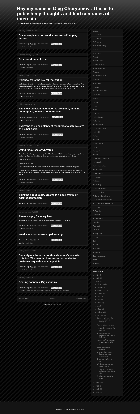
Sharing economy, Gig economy (38, 282)
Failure (95, 98)
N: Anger (96, 113)
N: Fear (95, 136)
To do (95, 260)
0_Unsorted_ (28, 270)
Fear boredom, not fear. (33, 59)
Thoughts (96, 252)
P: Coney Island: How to (101, 196)
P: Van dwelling (98, 218)
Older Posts (81, 299)
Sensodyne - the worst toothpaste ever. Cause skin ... (106, 371)
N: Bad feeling (98, 117)
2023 (97, 278)
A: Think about (98, 83)
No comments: (43, 44)
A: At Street (97, 53)
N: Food (96, 140)
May (99, 303)
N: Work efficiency (99, 188)
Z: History (96, 263)
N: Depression (98, 125)
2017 (97, 389)
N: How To (96, 151)
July (99, 296)
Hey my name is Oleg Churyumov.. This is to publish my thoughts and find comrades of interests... (65, 13)
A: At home (97, 42)
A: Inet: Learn (98, 61)
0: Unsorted (97, 38)
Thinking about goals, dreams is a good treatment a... (104, 354)
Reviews (96, 230)
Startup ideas (98, 233)
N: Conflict (97, 121)
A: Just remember (99, 68)
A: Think (96, 79)
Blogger (81, 409)
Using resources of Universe (36, 149)
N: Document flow (99, 128)
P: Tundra (96, 215)
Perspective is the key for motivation (41, 80)
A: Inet (95, 57)
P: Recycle (97, 211)
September (101, 290)
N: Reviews (97, 177)
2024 (97, 275)
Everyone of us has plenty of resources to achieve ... (106, 342)
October (100, 287)
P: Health (96, 207)
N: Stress (96, 181)
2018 (97, 386)
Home (52, 299)
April (99, 306)
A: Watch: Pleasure (43, 291)
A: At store (97, 49)
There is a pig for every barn (36, 216)
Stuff (94, 241)
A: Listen (96, 72)
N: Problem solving (100, 166)
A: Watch (96, 87)
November (101, 284)
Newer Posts (24, 299)
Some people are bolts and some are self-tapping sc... (105, 320)
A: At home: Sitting (99, 46)
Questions (96, 222)
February (100, 312)
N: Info (95, 155)
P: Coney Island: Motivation (60, 291)
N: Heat (95, 147)
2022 (97, 281)
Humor (95, 102)
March (99, 309)
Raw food (96, 226)
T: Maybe (96, 248)
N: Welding (97, 185)
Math (95, 109)
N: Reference (97, 170)
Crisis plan (97, 94)
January (100, 315)
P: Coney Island (98, 192)
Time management (99, 256)
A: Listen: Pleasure (30, 291)
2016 (97, 392)
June (99, 300)
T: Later (95, 245)
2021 (97, 383)
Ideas (95, 106)
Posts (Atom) (57, 304)
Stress (95, 237)
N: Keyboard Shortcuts (101, 158)
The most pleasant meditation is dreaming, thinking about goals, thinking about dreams (49, 110)
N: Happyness (98, 143)
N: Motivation (28, 47)
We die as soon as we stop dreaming (41, 234)
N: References (98, 173)
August (100, 293)
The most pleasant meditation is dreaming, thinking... (106, 335)
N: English (96, 132)
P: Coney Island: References (103, 203)
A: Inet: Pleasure (99, 64)
